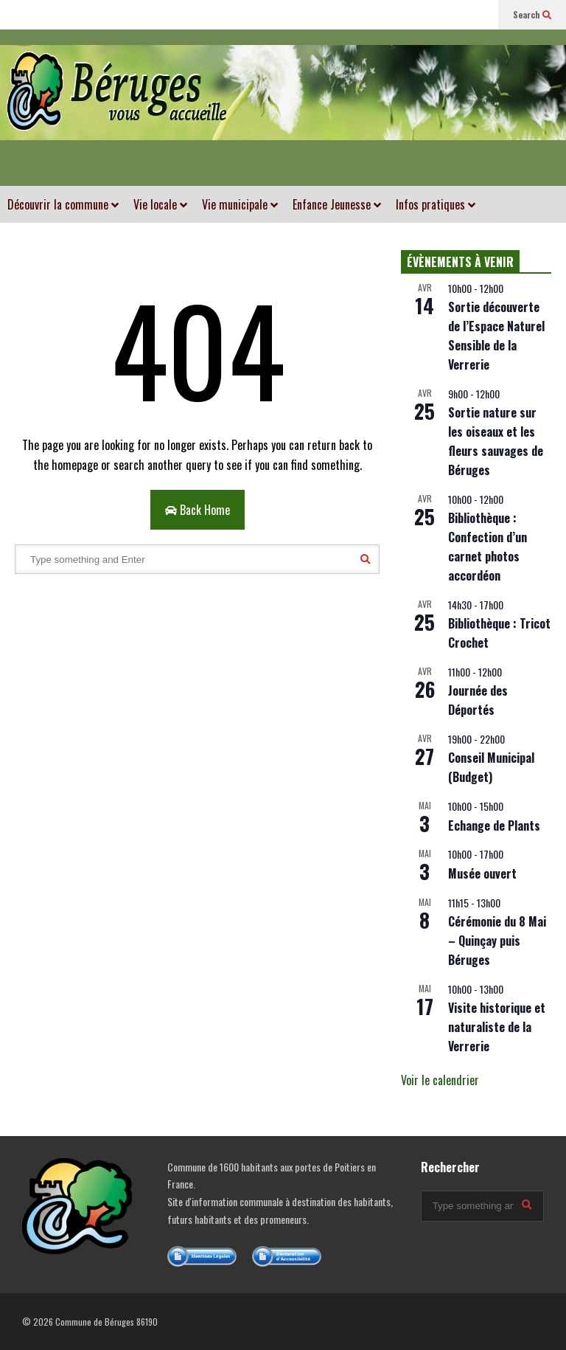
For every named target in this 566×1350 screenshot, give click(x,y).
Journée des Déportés (478, 700)
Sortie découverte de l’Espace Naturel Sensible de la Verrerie (496, 335)
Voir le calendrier (440, 1080)
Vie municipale (240, 204)
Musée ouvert (482, 873)
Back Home (197, 510)
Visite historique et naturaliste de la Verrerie (496, 1027)
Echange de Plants (494, 825)
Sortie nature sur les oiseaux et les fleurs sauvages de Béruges (495, 441)
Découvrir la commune (63, 204)
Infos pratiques (435, 204)
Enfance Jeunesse (337, 204)
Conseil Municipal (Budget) (491, 767)
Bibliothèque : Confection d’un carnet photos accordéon (487, 546)
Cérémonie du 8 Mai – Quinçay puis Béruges (497, 941)
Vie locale (160, 204)
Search (532, 14)
